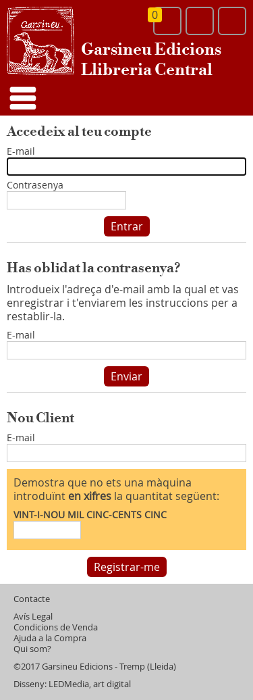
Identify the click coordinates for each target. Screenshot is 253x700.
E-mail (21, 151)
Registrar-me (127, 566)
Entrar (127, 226)
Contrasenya (35, 185)
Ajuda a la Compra (49, 638)
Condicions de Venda (55, 627)
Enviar (126, 376)
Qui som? (32, 649)
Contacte (31, 599)
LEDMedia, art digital (90, 684)
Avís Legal (33, 616)
